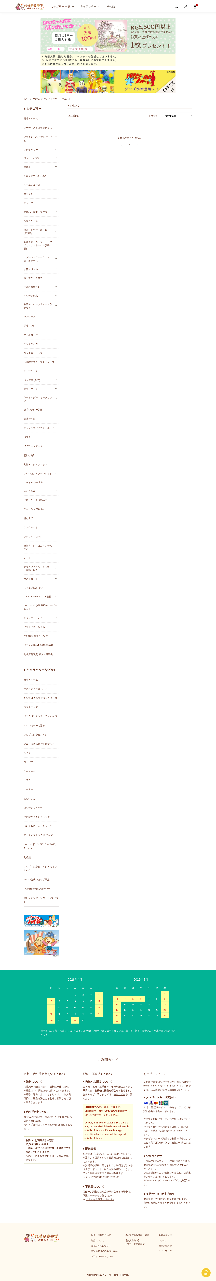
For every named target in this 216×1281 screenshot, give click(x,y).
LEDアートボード (33, 446)
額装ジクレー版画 (33, 409)
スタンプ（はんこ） (34, 618)
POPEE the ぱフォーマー (37, 888)
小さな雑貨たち (32, 287)
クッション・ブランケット (38, 473)
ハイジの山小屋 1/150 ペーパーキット (40, 607)
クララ (27, 780)
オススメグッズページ (35, 688)
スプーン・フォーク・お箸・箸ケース (37, 259)
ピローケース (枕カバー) (36, 500)
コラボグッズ (31, 707)
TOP (26, 99)
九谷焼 (27, 857)
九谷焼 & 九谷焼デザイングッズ (40, 698)
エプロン (28, 194)
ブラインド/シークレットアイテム (40, 138)
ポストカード (31, 578)
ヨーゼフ (28, 762)
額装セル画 (29, 418)
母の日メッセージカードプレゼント (41, 899)
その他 (111, 6)
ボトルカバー (31, 334)
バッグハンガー (32, 343)
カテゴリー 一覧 (60, 6)
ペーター (28, 789)
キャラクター (88, 6)
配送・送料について (101, 1235)
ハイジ (27, 753)
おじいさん (29, 798)
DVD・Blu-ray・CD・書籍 (37, 596)
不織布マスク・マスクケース (39, 362)
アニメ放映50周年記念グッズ (39, 743)
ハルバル (66, 99)
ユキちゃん (29, 771)
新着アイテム (31, 118)
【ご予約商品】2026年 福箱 (38, 645)
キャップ (28, 203)
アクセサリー (31, 149)
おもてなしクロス (33, 278)
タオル (27, 166)
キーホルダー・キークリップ (38, 399)
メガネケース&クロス (35, 175)
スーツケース (31, 371)
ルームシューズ (32, 184)
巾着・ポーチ (31, 388)
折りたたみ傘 (31, 221)
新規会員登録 (165, 1235)
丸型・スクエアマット (35, 464)
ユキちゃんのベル (33, 482)
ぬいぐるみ (29, 491)
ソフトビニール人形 (34, 627)
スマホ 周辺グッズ (33, 587)
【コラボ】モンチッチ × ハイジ (40, 716)
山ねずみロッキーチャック (38, 826)
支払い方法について (101, 1245)
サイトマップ (165, 1251)
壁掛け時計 (29, 455)
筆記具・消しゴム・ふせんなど (38, 547)
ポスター (28, 437)
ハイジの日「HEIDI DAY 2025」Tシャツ (41, 846)
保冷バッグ (29, 325)
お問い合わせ (165, 1245)
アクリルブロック (33, 536)
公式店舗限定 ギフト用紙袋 (38, 654)
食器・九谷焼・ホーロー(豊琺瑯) (37, 232)
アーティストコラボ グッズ (38, 835)
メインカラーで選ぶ (34, 725)
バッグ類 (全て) (32, 380)
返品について (97, 1240)
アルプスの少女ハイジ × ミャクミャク (40, 868)
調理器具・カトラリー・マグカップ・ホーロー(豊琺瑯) (38, 245)
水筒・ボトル (31, 269)
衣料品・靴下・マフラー (37, 212)
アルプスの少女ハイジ (35, 734)
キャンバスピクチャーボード (39, 428)
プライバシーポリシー (102, 1256)
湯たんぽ (28, 518)
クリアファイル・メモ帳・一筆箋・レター (38, 568)
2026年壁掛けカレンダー (37, 636)
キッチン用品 (31, 295)
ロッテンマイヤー (33, 807)
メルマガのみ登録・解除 (137, 1235)
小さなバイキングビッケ (45, 99)
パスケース (29, 316)
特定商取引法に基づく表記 (104, 1251)
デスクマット (31, 527)
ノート (27, 557)
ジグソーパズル (32, 158)
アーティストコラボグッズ (38, 127)
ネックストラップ (33, 353)
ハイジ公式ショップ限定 (37, 879)
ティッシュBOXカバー (36, 509)
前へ (122, 145)
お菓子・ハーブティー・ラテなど (38, 306)
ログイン (163, 1240)
